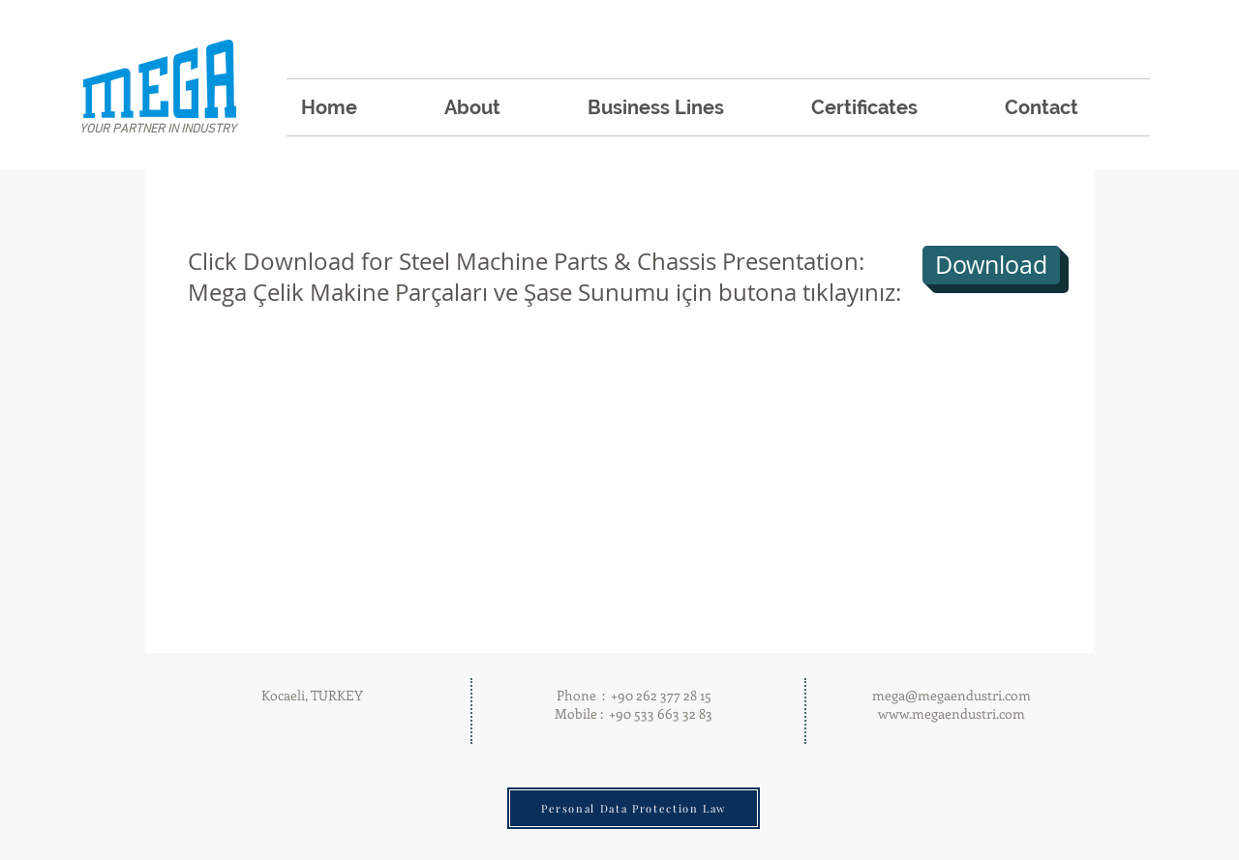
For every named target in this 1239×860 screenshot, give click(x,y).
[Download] (991, 265)
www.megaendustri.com (951, 713)
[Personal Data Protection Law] (633, 808)
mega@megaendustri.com (951, 695)
